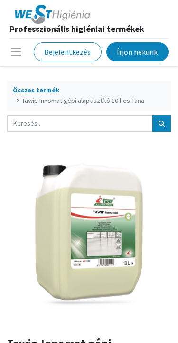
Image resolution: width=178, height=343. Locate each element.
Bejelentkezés (67, 52)
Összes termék (36, 90)
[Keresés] (161, 123)
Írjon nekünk (137, 52)
